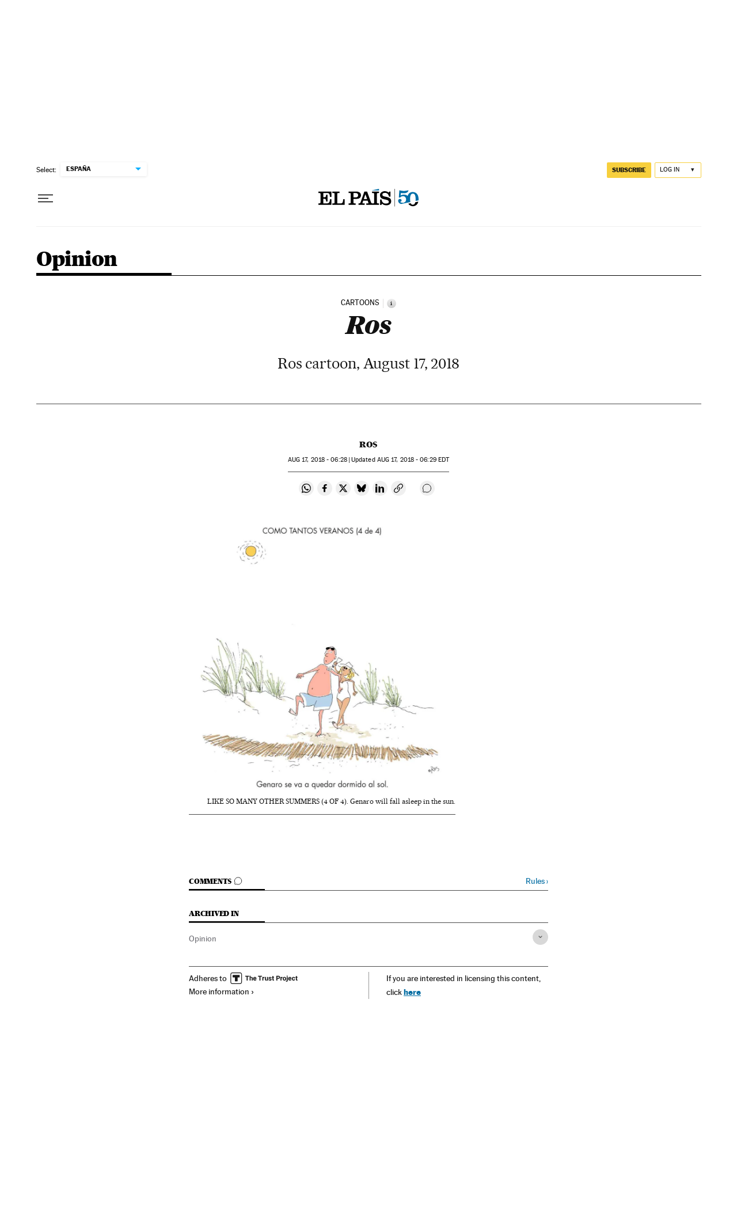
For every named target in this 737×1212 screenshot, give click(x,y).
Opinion (76, 260)
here (412, 992)
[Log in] (678, 170)
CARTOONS (360, 303)
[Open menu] (45, 198)
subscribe (629, 170)
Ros (368, 444)
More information (221, 991)
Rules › (537, 881)
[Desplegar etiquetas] (540, 937)
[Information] (391, 303)
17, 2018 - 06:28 (317, 459)
